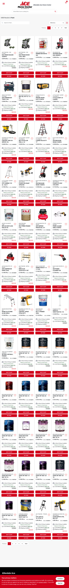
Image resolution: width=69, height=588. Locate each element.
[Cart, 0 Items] (66, 2)
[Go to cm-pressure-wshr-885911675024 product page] (43, 185)
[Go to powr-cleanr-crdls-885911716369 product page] (60, 228)
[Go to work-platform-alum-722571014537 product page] (9, 314)
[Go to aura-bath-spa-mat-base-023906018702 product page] (60, 437)
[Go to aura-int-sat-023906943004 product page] (43, 356)
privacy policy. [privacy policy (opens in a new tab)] (43, 582)
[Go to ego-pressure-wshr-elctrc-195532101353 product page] (26, 57)
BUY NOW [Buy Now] (9, 76)
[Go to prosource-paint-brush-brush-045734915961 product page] (9, 271)
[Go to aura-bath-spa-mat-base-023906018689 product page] (43, 437)
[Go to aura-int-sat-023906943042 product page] (9, 398)
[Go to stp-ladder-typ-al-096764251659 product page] (9, 185)
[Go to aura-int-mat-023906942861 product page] (60, 477)
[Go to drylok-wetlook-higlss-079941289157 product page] (9, 228)
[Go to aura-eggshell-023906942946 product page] (60, 398)
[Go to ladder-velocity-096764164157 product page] (43, 143)
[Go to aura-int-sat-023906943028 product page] (60, 356)
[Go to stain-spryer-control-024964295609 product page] (60, 519)
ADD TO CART (9, 72)
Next (66, 27)
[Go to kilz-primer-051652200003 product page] (43, 314)
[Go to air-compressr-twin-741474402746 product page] (9, 100)
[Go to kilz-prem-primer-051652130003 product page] (26, 228)
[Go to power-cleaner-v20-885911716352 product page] (60, 271)
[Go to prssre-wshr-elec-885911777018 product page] (43, 100)
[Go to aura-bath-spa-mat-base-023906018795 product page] (9, 477)
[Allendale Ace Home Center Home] (25, 5)
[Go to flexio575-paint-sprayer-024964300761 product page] (60, 185)
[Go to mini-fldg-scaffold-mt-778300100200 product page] (26, 271)
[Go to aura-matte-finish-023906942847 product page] (43, 477)
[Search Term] (34, 11)
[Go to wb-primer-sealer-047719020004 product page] (43, 271)
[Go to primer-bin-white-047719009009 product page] (43, 57)
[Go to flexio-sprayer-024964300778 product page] (26, 185)
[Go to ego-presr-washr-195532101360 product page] (9, 57)
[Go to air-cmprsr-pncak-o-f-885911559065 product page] (43, 228)
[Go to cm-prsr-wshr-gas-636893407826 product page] (60, 57)
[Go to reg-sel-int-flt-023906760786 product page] (26, 100)
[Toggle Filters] (67, 23)
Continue (60, 578)
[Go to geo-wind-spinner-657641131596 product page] (60, 314)
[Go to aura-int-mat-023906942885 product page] (9, 519)
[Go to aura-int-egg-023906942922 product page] (43, 398)
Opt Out (60, 583)
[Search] (55, 11)
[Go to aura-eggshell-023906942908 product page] (26, 398)
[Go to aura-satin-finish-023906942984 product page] (26, 356)
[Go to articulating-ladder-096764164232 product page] (60, 100)
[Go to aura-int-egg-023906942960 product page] (9, 437)
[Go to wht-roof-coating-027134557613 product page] (26, 519)
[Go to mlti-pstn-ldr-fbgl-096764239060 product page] (26, 143)
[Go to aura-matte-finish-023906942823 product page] (26, 477)
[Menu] (4, 4)
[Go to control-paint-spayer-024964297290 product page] (26, 314)
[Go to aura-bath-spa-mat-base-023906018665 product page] (26, 437)
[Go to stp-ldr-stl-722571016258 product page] (43, 519)
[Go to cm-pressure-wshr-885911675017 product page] (60, 143)
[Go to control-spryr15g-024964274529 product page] (9, 143)
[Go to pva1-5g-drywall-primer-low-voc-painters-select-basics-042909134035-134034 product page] (9, 356)
